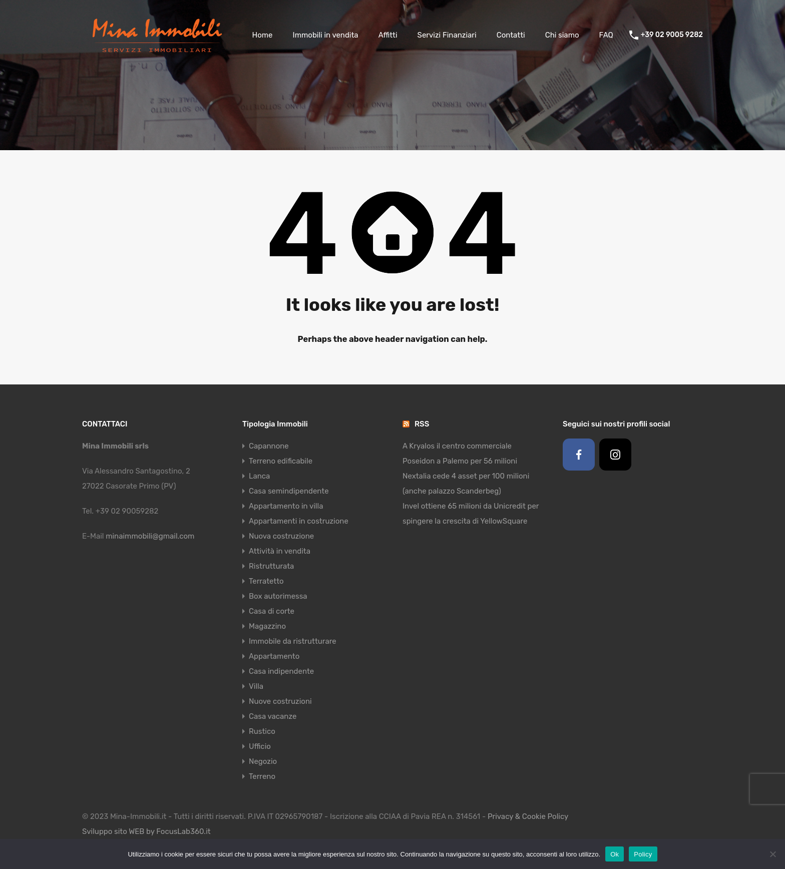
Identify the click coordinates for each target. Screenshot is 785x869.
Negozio (263, 761)
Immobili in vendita (325, 35)
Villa (256, 686)
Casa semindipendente (289, 491)
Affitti (388, 35)
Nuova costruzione (281, 536)
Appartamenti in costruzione (298, 521)
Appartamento (274, 656)
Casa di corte (271, 611)
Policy (643, 854)
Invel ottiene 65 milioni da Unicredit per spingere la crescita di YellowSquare (471, 514)
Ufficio (260, 746)
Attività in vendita (279, 551)
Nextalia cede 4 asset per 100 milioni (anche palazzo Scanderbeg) (466, 484)
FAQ (606, 35)
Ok (614, 854)
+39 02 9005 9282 (672, 35)
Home (262, 35)
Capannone (269, 446)
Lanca (259, 476)
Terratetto (266, 581)
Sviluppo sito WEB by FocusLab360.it (146, 831)
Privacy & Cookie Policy (528, 816)
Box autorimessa (278, 596)
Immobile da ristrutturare (292, 641)
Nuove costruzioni (280, 701)
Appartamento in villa (286, 506)
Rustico (262, 731)
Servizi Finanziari (447, 35)
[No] (772, 854)
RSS (422, 423)
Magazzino (267, 626)
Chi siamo (562, 35)
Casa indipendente (281, 671)
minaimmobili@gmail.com (150, 536)
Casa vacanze (272, 716)
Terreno (262, 776)
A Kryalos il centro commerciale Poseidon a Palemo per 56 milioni (460, 454)
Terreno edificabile (280, 461)
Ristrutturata (271, 566)
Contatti (511, 35)
